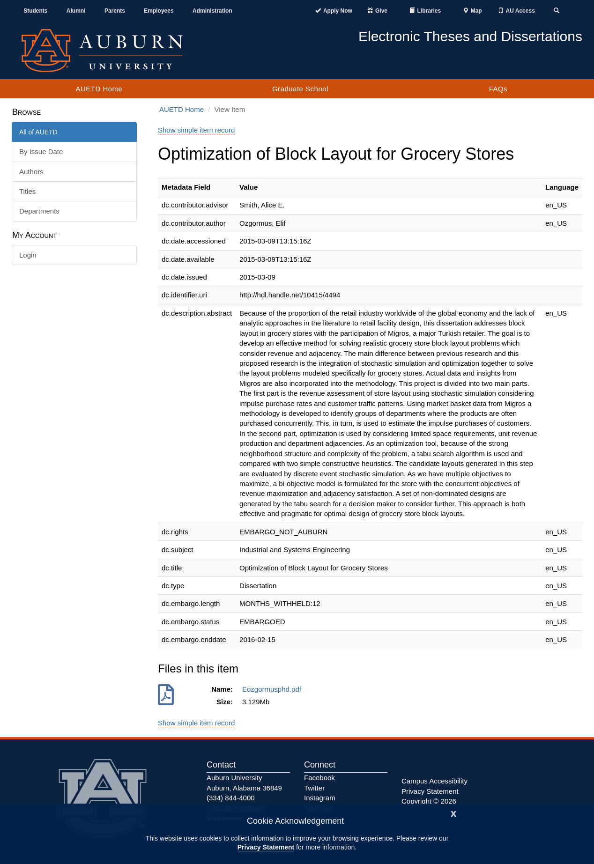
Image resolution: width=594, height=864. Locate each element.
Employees (158, 10)
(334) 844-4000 (231, 798)
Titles (27, 191)
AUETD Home (98, 89)
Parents (114, 10)
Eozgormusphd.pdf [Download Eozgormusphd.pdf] (273, 689)
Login (28, 255)
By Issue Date (41, 151)
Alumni (76, 10)
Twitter (314, 788)
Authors (31, 172)
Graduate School (300, 89)
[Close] (453, 813)
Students (35, 10)
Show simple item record (196, 130)
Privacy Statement (266, 847)
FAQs (498, 89)
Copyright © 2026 (428, 801)
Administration (212, 10)
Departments (39, 211)
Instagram (319, 798)
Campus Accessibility (434, 781)
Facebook (319, 778)
